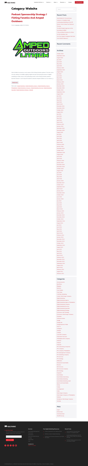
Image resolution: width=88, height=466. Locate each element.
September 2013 (61, 245)
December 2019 (60, 148)
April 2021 (59, 120)
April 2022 (59, 102)
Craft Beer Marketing (62, 294)
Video (58, 391)
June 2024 (59, 61)
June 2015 (59, 203)
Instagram (59, 328)
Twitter (58, 387)
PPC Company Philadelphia (63, 350)
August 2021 (60, 112)
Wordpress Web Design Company (65, 399)
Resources (62, 2)
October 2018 (60, 168)
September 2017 (61, 186)
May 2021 (59, 118)
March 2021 (60, 122)
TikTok (58, 385)
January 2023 (60, 84)
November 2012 (61, 261)
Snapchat (59, 372)
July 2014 (59, 225)
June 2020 (59, 136)
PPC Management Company (63, 352)
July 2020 (59, 134)
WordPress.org (60, 415)
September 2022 (61, 92)
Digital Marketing (21, 86)
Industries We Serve (38, 2)
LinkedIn (59, 332)
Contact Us (31, 444)
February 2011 (60, 273)
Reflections (59, 360)
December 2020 (60, 128)
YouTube (59, 401)
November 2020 (61, 130)
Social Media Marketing (62, 379)
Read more (15, 82)
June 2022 (59, 98)
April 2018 (59, 178)
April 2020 (59, 140)
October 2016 (60, 194)
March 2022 (60, 104)
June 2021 (59, 116)
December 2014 (60, 215)
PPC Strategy (60, 358)
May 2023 (59, 78)
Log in (58, 409)
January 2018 (60, 180)
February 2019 (60, 160)
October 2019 (60, 150)
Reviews (59, 364)
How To (59, 326)
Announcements (61, 282)
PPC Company (60, 348)
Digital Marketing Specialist (63, 308)
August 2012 (60, 265)
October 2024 (60, 53)
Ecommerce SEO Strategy (63, 312)
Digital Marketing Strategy (22, 90)
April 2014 (59, 231)
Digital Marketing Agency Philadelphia (66, 302)
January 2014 (60, 237)
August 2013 (60, 247)
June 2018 (59, 174)
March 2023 (60, 80)
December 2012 (60, 259)
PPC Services (60, 356)
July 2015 (59, 200)
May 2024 (59, 63)
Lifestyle (59, 330)
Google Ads (59, 322)
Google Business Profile (62, 324)
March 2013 (60, 255)
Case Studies (60, 290)
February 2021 (60, 124)
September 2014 (61, 221)
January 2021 (60, 126)
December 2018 (60, 164)
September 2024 (61, 55)
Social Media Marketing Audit (64, 381)
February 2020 (60, 144)
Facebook (59, 316)
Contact (70, 2)
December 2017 (60, 182)
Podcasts (59, 344)
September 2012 (61, 263)
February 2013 (60, 257)
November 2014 (61, 217)
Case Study (59, 292)
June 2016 (59, 196)
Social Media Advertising (63, 377)
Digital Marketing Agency (31, 86)
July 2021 (59, 114)
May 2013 (59, 251)
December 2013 (60, 239)
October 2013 (60, 243)
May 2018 (59, 176)
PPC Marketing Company (63, 354)
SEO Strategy (60, 370)
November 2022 (61, 88)
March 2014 (60, 233)
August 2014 (60, 223)
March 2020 (60, 142)
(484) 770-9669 (32, 445)
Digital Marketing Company (24, 88)
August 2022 (60, 94)
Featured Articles (61, 318)
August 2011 (60, 271)
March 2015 (60, 209)
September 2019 (61, 152)
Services (48, 2)
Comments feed (60, 413)
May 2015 (59, 205)
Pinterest (59, 340)
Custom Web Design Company (64, 296)
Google (58, 320)
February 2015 (60, 211)
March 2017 (60, 188)
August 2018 (60, 170)
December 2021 (60, 106)
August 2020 (60, 132)
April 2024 (59, 65)
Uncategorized (60, 389)
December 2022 (60, 86)
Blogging (59, 286)
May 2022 (59, 100)
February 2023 (60, 82)
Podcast (59, 342)
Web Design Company (62, 393)
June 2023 (59, 75)
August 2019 (60, 154)
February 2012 (60, 269)
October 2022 (60, 90)
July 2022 (59, 96)
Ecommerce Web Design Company (65, 314)
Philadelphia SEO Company (63, 338)
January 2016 (60, 198)
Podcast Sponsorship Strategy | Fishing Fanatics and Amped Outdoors (29, 17)
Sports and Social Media (62, 383)
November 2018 (61, 166)
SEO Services (60, 366)
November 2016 (61, 192)
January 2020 (60, 146)
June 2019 (59, 156)
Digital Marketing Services (37, 88)
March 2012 (60, 267)
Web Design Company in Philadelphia (66, 395)
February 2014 (60, 235)
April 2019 (59, 158)
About (55, 2)
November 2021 (61, 108)
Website (31, 90)
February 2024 (60, 67)
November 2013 (61, 241)
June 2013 (59, 249)
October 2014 (60, 219)
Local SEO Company (62, 334)
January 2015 (60, 213)
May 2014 (59, 229)
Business (59, 288)
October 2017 (60, 184)
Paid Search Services (62, 336)
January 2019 (60, 162)
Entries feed (60, 411)
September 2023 (61, 69)
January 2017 (60, 190)
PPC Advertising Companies (63, 346)
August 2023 (60, 71)
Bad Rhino (59, 284)
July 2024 (59, 59)
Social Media (60, 374)
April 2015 (59, 207)
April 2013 (59, 253)
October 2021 (60, 110)
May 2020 (59, 138)
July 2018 (59, 172)
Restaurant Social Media (62, 362)
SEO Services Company (62, 368)
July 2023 (59, 73)
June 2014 (59, 227)
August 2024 (60, 57)
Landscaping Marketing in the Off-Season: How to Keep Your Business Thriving (65, 24)
